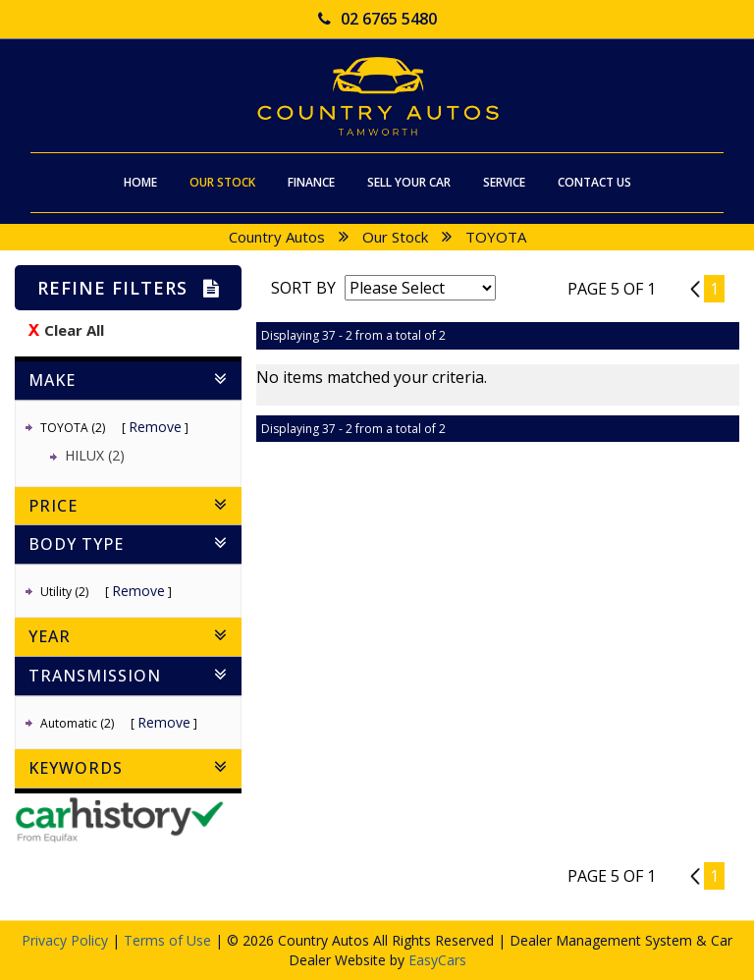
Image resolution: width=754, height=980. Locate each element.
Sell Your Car (409, 182)
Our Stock (222, 182)
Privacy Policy (67, 940)
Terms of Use (169, 940)
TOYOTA (495, 236)
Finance (311, 182)
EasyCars (437, 960)
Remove (155, 426)
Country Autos (277, 236)
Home (140, 182)
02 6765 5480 (377, 18)
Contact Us (594, 182)
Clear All (74, 330)
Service (504, 182)
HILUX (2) (95, 455)
